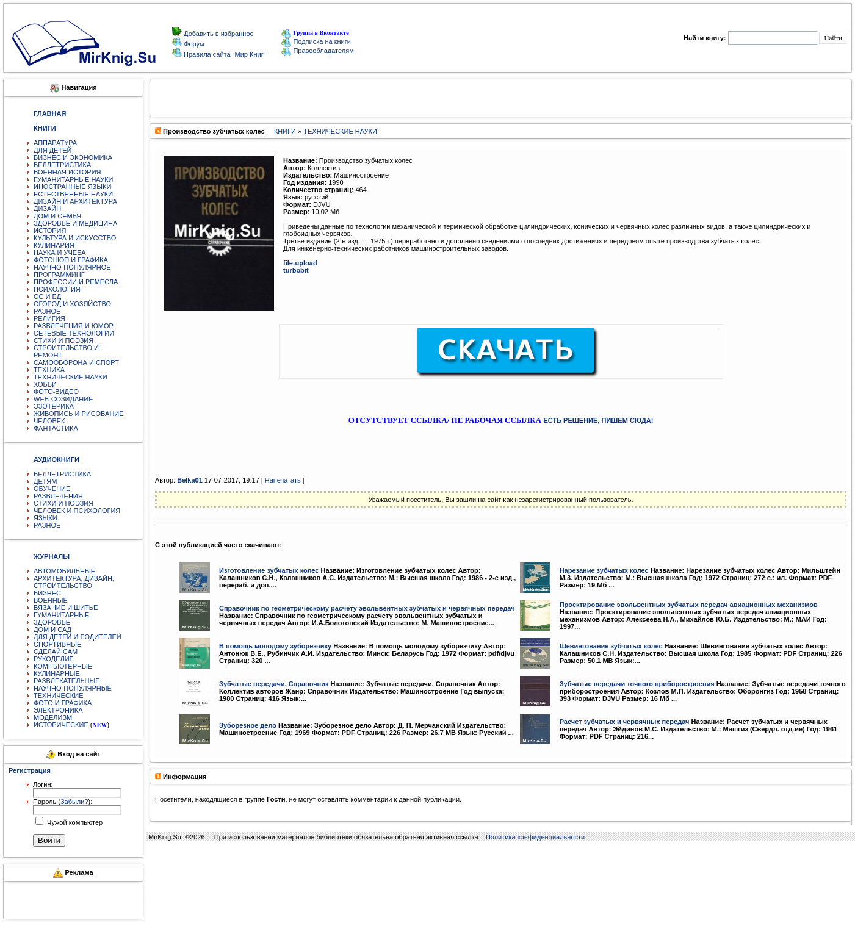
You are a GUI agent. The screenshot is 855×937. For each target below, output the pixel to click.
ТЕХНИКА (49, 369)
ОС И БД (47, 296)
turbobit (296, 270)
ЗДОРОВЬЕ (52, 622)
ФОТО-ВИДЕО (56, 391)
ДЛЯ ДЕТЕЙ (52, 150)
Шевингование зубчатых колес (611, 646)
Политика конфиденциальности (535, 837)
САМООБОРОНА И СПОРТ (76, 362)
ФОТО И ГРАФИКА (63, 702)
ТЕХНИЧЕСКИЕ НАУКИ (70, 377)
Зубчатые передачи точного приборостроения (637, 683)
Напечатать (283, 480)
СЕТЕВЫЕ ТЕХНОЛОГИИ (74, 333)
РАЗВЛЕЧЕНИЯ (58, 496)
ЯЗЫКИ (45, 518)
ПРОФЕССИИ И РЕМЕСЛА (76, 281)
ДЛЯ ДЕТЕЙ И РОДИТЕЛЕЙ (77, 637)
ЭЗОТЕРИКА (54, 406)
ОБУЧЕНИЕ (52, 488)
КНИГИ (285, 131)
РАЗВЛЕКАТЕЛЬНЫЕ (67, 680)
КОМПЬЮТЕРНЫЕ (63, 666)
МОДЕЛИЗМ (53, 717)
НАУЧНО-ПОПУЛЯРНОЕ (72, 267)
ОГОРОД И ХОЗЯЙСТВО (72, 303)
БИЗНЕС (47, 593)
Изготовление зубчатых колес (269, 570)
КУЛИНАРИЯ (54, 245)
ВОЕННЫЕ (51, 600)
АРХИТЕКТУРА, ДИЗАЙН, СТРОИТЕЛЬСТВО (74, 582)
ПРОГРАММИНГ (59, 274)
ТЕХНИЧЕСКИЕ (59, 695)
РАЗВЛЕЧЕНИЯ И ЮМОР (74, 325)
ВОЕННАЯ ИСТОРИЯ (67, 172)
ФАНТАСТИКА (56, 428)
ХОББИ (45, 384)
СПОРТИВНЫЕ (57, 644)
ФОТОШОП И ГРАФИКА (71, 260)
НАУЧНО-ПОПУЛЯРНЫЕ (73, 688)
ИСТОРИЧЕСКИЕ (61, 724)
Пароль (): (62, 801)
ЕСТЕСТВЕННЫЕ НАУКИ (73, 194)
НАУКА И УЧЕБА (60, 252)
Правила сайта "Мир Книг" (224, 54)
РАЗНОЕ (47, 311)
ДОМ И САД (52, 629)
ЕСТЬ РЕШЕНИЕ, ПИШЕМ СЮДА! (598, 420)
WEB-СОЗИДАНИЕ (63, 399)
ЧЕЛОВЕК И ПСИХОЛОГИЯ (77, 510)
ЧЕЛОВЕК (49, 421)
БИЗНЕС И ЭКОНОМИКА (73, 157)
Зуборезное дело (247, 725)
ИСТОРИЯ (50, 230)
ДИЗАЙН (47, 208)
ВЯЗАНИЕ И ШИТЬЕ (66, 607)
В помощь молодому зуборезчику (275, 646)
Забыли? (74, 801)
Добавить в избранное (218, 33)
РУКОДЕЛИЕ (54, 658)
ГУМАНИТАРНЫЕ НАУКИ (74, 179)
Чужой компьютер (74, 822)
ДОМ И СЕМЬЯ (57, 216)
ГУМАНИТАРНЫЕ (61, 615)
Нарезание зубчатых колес (604, 570)
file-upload (300, 263)
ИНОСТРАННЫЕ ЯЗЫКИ (72, 186)
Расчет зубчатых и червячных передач (625, 721)
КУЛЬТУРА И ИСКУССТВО (75, 238)
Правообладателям (317, 50)
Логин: (43, 784)
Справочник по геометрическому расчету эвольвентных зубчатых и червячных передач (367, 608)
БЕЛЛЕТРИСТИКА (62, 164)
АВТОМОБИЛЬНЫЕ (64, 571)
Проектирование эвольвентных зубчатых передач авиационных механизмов (689, 604)
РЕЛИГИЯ (49, 318)
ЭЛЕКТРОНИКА (58, 710)
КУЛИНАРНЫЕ (57, 673)
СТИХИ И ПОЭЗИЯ (63, 340)
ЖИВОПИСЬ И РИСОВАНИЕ (79, 413)
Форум (193, 44)
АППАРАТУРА (55, 142)
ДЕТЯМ (45, 481)
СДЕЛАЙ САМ (56, 651)
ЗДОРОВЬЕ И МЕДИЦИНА (75, 223)
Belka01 (190, 480)
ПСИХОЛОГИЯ (57, 289)
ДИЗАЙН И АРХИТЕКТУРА (75, 201)
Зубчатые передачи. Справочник (273, 683)
